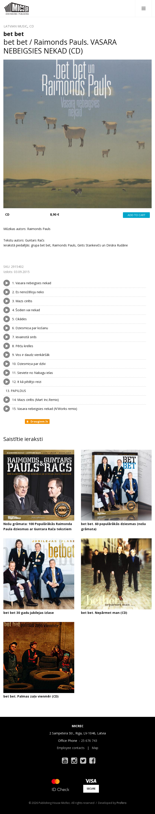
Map (95, 748)
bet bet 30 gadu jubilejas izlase (28, 612)
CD (31, 26)
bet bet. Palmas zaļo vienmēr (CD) (31, 696)
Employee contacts (71, 748)
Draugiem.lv (37, 422)
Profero (122, 803)
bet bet (13, 34)
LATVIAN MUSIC (15, 26)
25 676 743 (89, 740)
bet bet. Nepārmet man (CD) (104, 612)
